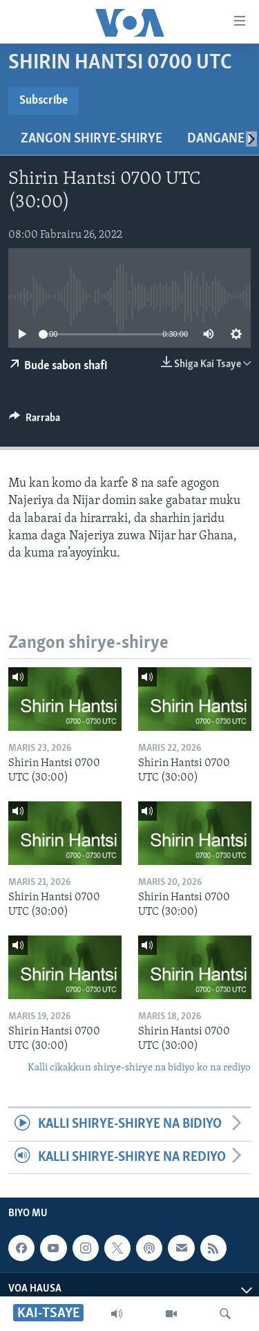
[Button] (34, 421)
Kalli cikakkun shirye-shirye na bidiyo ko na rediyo (139, 1068)
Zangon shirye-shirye (91, 139)
